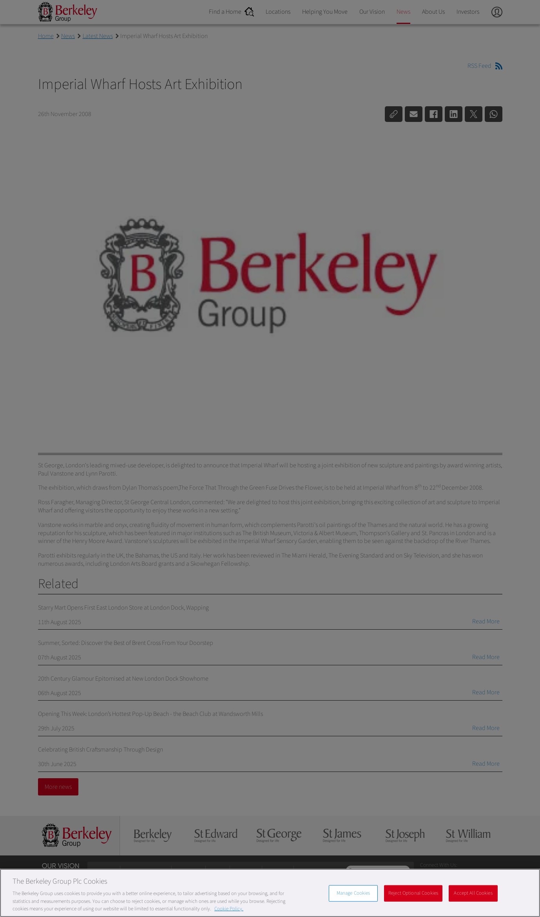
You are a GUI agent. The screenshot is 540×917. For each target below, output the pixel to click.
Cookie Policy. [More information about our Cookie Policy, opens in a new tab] (228, 908)
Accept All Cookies (473, 893)
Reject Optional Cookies (413, 893)
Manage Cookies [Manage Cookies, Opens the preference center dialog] (353, 893)
